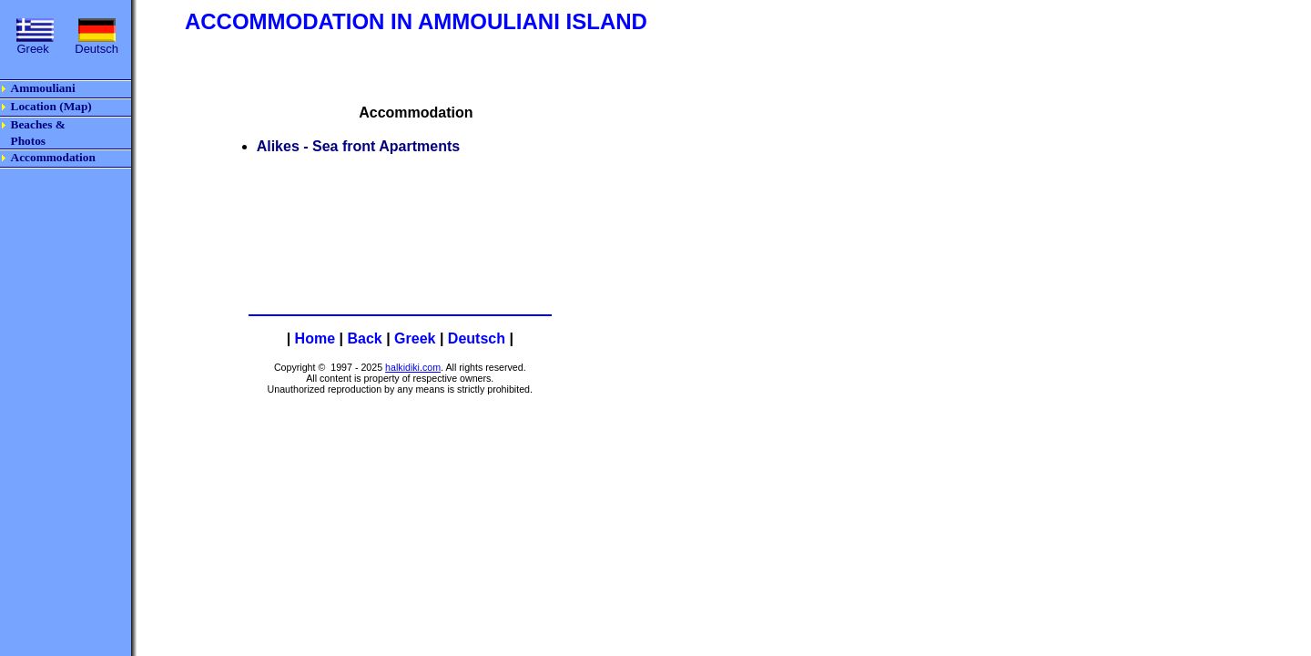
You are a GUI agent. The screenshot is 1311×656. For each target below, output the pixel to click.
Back (364, 338)
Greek (414, 338)
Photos (28, 141)
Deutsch (476, 338)
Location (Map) (51, 106)
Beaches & (38, 124)
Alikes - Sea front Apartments (358, 146)
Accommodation (53, 157)
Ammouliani (43, 88)
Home (315, 338)
